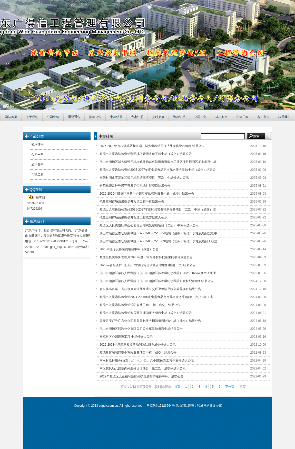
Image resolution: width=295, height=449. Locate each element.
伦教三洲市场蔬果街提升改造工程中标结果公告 (132, 201)
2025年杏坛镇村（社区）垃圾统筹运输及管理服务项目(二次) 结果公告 (147, 265)
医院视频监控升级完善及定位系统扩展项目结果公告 (135, 185)
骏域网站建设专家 (209, 405)
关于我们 (32, 117)
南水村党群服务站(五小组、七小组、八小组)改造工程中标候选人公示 (147, 360)
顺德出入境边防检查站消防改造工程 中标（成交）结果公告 (140, 305)
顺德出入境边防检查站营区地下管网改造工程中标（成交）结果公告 (146, 154)
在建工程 (242, 117)
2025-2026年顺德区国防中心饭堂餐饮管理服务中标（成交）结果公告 (147, 193)
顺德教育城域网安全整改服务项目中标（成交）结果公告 (138, 352)
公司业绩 (53, 117)
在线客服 (58, 204)
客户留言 (263, 117)
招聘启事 (158, 117)
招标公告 (95, 117)
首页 (177, 386)
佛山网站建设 (185, 405)
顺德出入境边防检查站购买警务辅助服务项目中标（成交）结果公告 (146, 313)
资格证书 (179, 117)
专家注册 (137, 117)
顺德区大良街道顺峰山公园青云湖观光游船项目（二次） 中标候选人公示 (149, 225)
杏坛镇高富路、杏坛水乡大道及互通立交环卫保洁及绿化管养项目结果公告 (150, 289)
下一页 (229, 386)
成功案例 (221, 117)
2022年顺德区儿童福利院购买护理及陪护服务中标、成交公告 (141, 376)
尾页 (243, 386)
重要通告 (74, 117)
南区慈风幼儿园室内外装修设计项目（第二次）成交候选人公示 (143, 368)
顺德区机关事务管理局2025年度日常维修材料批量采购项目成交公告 (146, 257)
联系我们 (284, 117)
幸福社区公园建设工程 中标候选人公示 (126, 336)
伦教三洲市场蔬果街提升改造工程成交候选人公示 (133, 217)
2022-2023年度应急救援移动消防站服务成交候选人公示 (138, 344)
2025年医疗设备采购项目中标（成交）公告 (129, 249)
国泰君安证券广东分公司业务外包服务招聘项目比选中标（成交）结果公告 (150, 321)
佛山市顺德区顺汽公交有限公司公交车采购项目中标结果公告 (141, 329)
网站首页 (11, 117)
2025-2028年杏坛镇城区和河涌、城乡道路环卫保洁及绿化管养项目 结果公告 (152, 146)
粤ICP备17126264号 (161, 405)
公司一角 (200, 117)
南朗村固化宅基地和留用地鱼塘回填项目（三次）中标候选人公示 (144, 177)
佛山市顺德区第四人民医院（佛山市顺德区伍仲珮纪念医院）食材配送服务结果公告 (156, 281)
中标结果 (116, 117)
